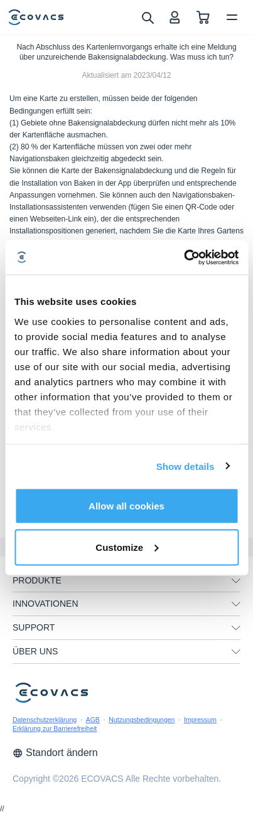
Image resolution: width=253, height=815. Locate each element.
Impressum (200, 719)
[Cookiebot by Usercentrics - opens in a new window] (184, 257)
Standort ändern (55, 752)
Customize (126, 546)
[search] (147, 17)
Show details (185, 466)
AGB (93, 719)
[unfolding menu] (236, 581)
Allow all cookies (126, 506)
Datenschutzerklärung (45, 719)
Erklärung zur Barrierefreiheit (55, 728)
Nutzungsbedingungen (142, 719)
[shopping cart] (203, 17)
